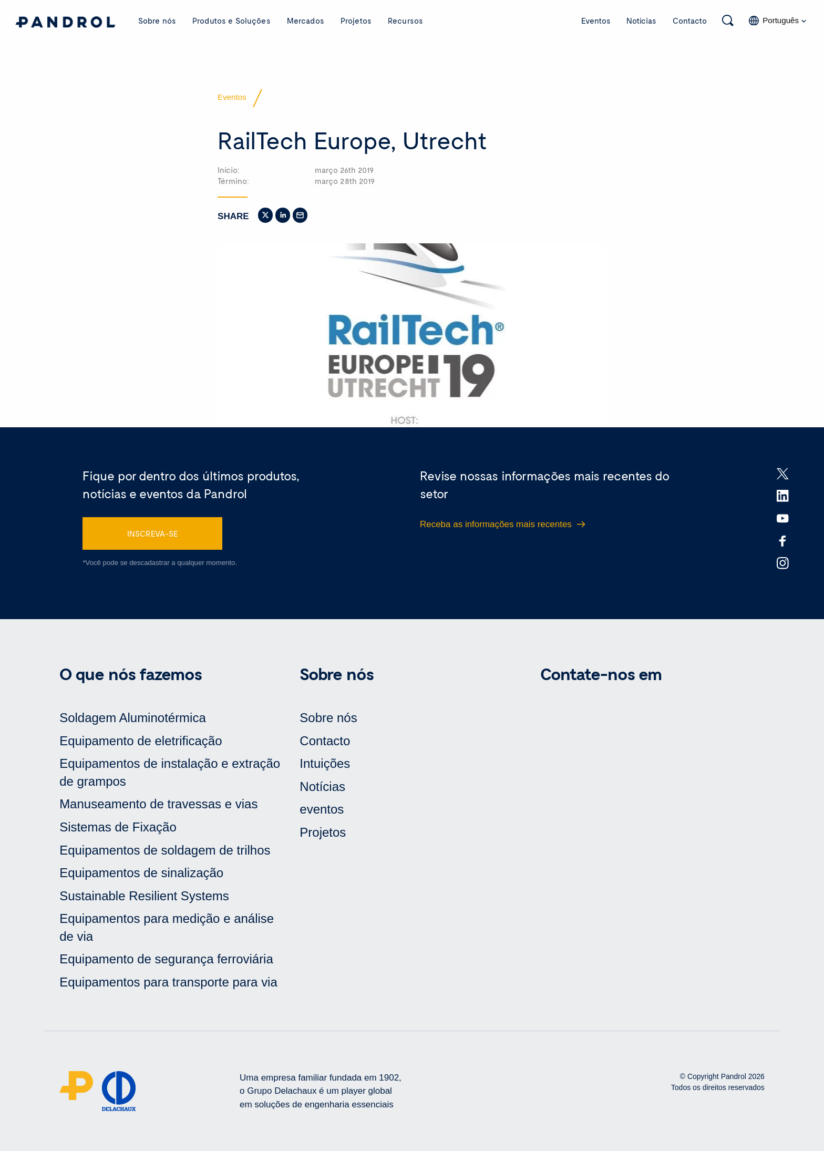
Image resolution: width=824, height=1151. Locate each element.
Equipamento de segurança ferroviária (166, 959)
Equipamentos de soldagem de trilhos (164, 850)
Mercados (305, 20)
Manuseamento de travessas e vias (158, 804)
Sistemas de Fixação (118, 827)
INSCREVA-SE (152, 533)
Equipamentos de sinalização (141, 873)
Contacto (690, 20)
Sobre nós (157, 20)
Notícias (641, 20)
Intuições (325, 763)
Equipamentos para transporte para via (168, 982)
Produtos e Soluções (231, 20)
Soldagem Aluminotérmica (132, 718)
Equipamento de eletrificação (140, 741)
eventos (322, 809)
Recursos (405, 20)
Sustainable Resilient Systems (144, 896)
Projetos (356, 20)
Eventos (596, 20)
